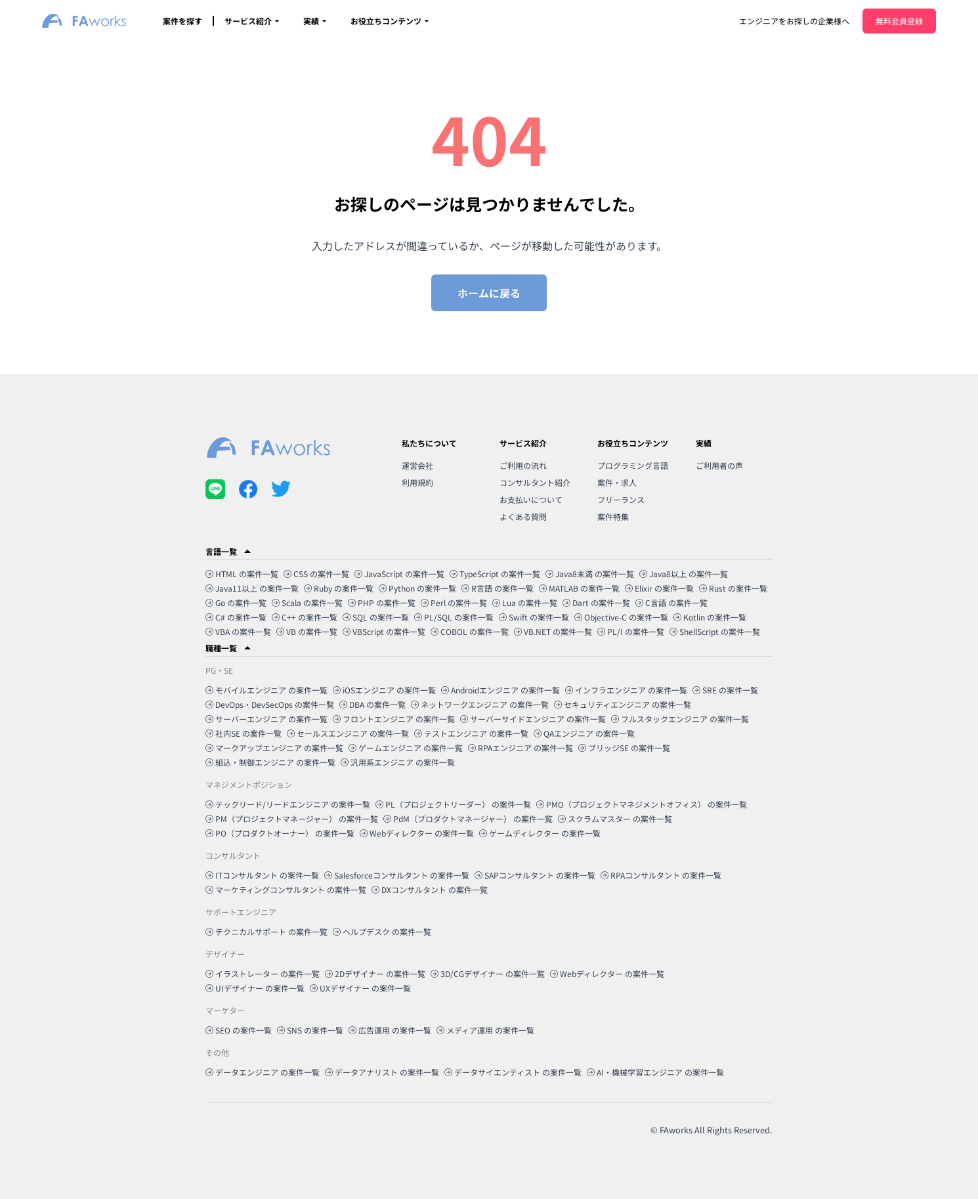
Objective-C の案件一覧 (621, 616)
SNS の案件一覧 (310, 1030)
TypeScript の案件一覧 (495, 573)
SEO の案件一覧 (238, 1030)
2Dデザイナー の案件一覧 (375, 973)
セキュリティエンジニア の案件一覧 (622, 704)
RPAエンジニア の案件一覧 (520, 747)
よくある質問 (523, 516)
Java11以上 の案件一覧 (252, 588)
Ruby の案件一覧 (338, 588)
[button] (489, 551)
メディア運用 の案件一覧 (485, 1030)
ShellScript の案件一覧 (715, 631)
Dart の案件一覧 (596, 602)
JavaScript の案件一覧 (399, 573)
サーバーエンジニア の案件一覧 (266, 718)
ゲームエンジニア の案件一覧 (406, 747)
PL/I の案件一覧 (630, 631)
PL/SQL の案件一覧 (454, 616)
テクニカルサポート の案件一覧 (266, 931)
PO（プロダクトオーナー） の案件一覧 (279, 833)
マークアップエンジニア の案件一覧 (274, 747)
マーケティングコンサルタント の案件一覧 (285, 889)
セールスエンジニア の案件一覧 (348, 733)
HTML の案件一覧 (241, 573)
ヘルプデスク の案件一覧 (382, 931)
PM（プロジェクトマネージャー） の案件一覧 (291, 818)
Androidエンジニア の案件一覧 (500, 689)
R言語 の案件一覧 (497, 588)
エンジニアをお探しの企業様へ (794, 20)
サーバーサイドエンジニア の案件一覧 (533, 718)
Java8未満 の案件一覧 (589, 573)
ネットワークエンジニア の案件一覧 (480, 704)
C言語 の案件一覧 (671, 602)
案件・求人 (617, 482)
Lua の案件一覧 (524, 602)
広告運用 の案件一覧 (390, 1030)
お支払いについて (531, 499)
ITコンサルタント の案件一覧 (262, 875)
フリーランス (621, 499)
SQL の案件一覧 (376, 616)
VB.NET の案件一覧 (553, 631)
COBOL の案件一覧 (470, 631)
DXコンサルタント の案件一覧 (430, 889)
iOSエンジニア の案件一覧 (384, 689)
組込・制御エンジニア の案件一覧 (270, 762)
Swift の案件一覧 (534, 616)
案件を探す (182, 20)
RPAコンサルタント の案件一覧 (661, 875)
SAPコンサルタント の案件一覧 (535, 875)
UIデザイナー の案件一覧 (255, 987)
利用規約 (417, 482)
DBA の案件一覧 (372, 704)
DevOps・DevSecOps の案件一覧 (269, 704)
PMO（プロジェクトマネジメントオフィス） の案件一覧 (641, 804)
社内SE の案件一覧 (243, 733)
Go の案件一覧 (235, 602)
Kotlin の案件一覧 (709, 616)
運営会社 (417, 465)
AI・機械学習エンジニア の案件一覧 (655, 1072)
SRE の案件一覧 (725, 689)
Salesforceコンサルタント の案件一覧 (396, 875)
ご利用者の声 (719, 465)
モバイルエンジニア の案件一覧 (266, 689)
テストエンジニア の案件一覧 (471, 733)
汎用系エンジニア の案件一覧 (398, 762)
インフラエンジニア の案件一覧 (626, 689)
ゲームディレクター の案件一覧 (540, 833)
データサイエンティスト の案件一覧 (513, 1072)
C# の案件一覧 (235, 616)
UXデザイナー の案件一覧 (360, 987)
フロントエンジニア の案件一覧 (394, 718)
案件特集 (613, 516)
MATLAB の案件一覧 (579, 588)
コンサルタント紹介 (535, 482)
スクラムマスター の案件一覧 (615, 818)
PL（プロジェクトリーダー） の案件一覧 (453, 804)
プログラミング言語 (632, 465)
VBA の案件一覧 (238, 631)
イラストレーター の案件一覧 (262, 973)
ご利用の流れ (523, 465)
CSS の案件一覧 (316, 573)
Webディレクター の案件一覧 (417, 833)
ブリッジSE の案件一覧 (624, 747)
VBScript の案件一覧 (384, 631)
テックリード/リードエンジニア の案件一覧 (287, 804)
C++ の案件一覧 (304, 616)
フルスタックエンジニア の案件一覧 (680, 718)
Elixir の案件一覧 (659, 588)
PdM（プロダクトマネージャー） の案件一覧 (468, 818)
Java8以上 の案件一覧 (683, 573)
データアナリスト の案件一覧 (382, 1072)
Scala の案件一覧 (307, 602)
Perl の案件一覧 (454, 602)
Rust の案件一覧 (733, 588)
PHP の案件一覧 (381, 602)
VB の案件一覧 (306, 631)
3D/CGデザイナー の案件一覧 (488, 973)
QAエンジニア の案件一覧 (584, 733)
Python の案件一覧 (417, 588)
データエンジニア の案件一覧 (262, 1072)
